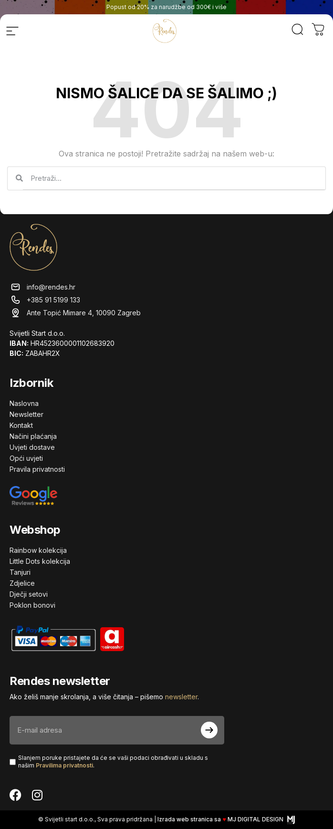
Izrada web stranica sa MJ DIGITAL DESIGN (225, 819)
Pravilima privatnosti (64, 765)
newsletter (181, 697)
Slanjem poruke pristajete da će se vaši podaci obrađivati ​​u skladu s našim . (113, 761)
